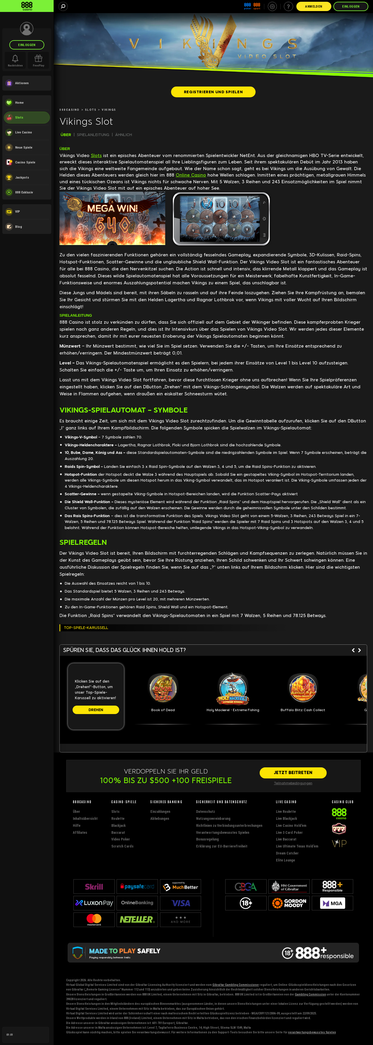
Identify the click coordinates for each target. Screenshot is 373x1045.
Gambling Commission (310, 994)
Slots (96, 155)
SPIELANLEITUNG (93, 135)
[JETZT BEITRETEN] (293, 772)
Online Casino (191, 175)
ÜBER (66, 134)
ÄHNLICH (123, 135)
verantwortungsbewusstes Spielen (312, 1032)
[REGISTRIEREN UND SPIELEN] (213, 92)
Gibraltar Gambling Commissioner (235, 985)
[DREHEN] (96, 710)
